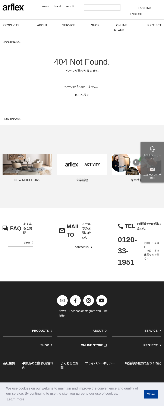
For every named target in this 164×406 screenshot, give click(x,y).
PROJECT (151, 345)
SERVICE (151, 330)
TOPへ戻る (82, 95)
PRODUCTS (40, 330)
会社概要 (9, 363)
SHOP (44, 345)
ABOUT (97, 330)
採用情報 (47, 363)
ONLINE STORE (92, 345)
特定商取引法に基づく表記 (143, 363)
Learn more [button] (15, 399)
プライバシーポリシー (100, 363)
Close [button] (150, 394)
